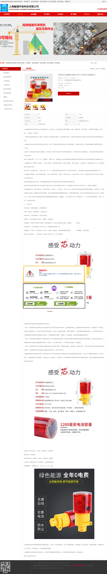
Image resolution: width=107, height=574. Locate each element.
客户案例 (73, 14)
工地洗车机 (6, 85)
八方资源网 (43, 568)
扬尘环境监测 (7, 89)
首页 (97, 68)
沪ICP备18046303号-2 (64, 565)
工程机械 (66, 80)
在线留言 (68, 93)
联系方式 (100, 14)
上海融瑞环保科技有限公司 (78, 565)
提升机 (79, 80)
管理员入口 (54, 568)
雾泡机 (5, 97)
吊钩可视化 (6, 81)
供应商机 (20, 14)
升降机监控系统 (7, 105)
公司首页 (7, 14)
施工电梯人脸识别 (8, 101)
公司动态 (60, 14)
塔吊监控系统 (7, 93)
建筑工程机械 (73, 80)
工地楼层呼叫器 (7, 109)
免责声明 (48, 568)
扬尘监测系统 (7, 77)
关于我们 (47, 14)
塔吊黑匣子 (6, 73)
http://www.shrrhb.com (30, 556)
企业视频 (33, 14)
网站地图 (60, 568)
